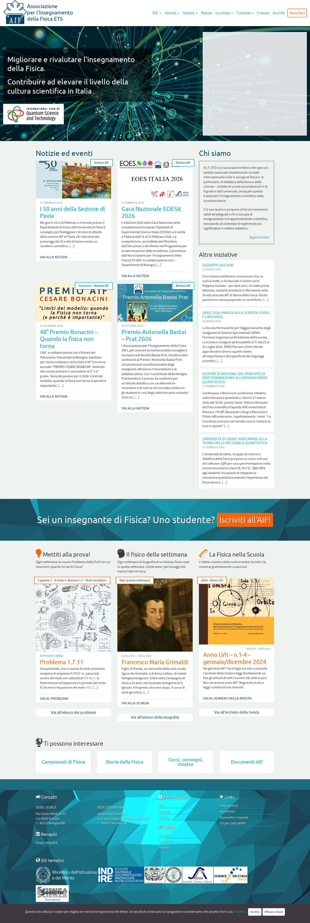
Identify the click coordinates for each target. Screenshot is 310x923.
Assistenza (227, 811)
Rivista (251, 649)
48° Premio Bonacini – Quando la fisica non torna (68, 338)
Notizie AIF (101, 162)
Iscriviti (279, 13)
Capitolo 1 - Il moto (51, 580)
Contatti (263, 13)
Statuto (164, 847)
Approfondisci (260, 237)
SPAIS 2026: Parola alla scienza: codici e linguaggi (236, 314)
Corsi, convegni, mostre (185, 762)
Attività (172, 13)
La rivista (224, 13)
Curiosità (245, 13)
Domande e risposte (234, 817)
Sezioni (190, 13)
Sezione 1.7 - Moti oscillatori (86, 580)
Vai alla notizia (54, 257)
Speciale (264, 649)
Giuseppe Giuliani (217, 265)
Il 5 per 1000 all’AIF (233, 823)
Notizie (206, 13)
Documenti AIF (247, 762)
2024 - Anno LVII (212, 580)
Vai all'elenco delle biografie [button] (155, 717)
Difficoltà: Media (51, 656)
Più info (239, 912)
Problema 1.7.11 (61, 662)
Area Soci (297, 13)
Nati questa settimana (134, 580)
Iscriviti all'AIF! (244, 519)
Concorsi (85, 285)
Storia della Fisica (124, 762)
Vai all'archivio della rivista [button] (236, 712)
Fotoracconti (229, 805)
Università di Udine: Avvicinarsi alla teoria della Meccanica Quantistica (234, 441)
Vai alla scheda (135, 703)
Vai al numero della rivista (227, 698)
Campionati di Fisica (63, 762)
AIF (156, 13)
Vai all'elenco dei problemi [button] (73, 712)
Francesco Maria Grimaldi (155, 662)
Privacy (164, 817)
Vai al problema (54, 698)
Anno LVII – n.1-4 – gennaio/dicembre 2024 (234, 658)
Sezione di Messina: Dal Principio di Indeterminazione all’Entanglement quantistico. (235, 377)
